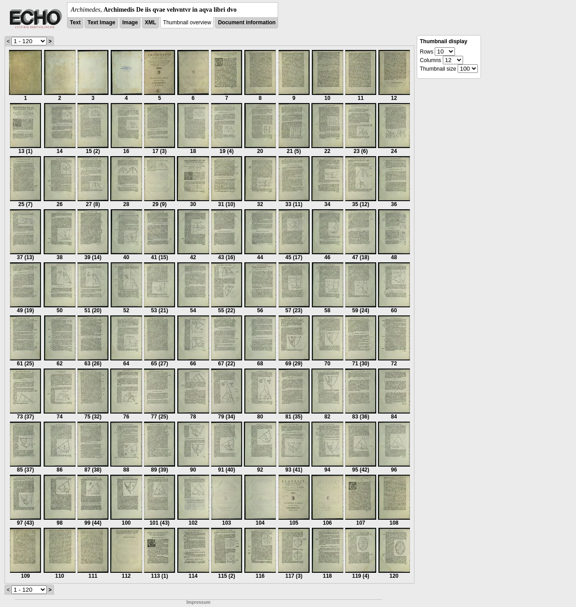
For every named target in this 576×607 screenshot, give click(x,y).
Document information (246, 22)
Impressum (198, 602)
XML (150, 22)
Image (130, 22)
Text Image (101, 22)
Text (75, 22)
